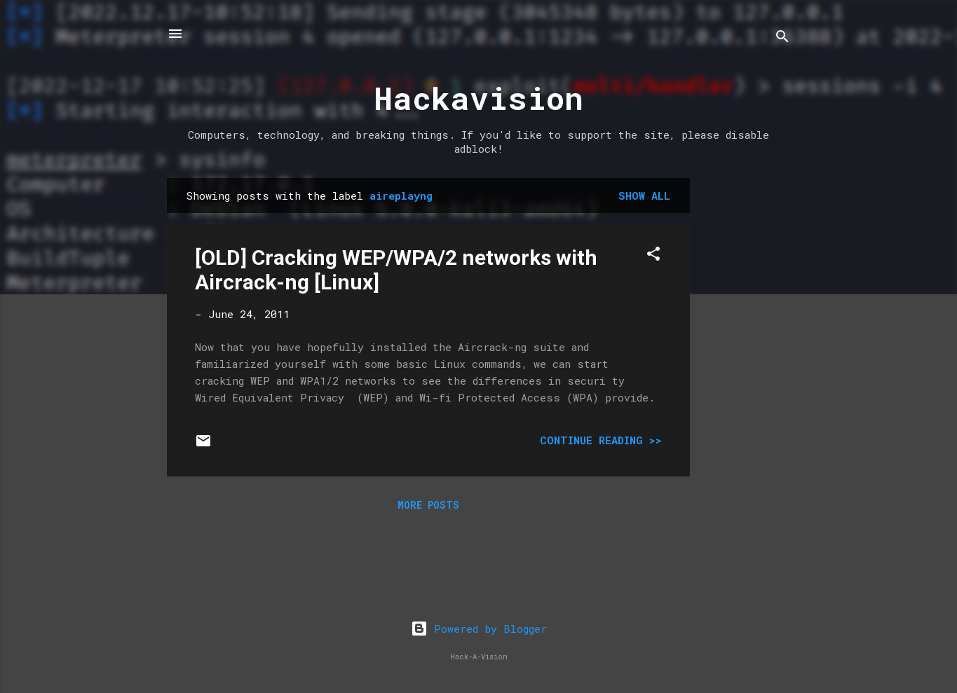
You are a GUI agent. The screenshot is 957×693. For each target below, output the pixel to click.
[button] (653, 255)
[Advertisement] (746, 388)
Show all (644, 195)
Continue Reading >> (601, 440)
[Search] (782, 38)
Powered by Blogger (479, 629)
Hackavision (478, 97)
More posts (428, 505)
